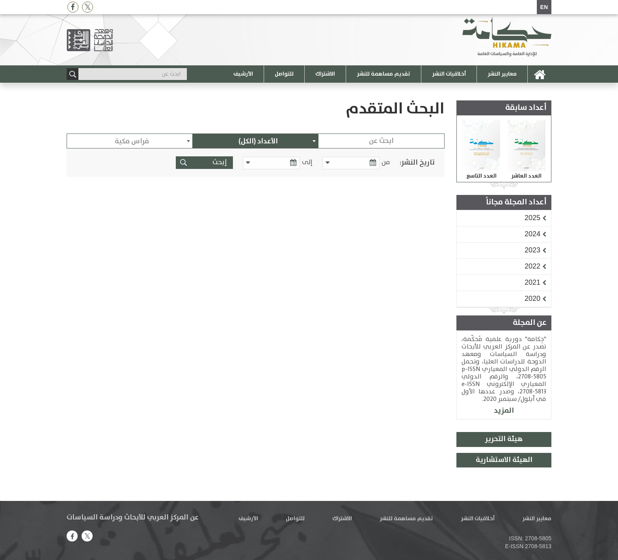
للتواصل (284, 74)
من (386, 162)
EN (544, 7)
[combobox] (256, 141)
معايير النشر (502, 74)
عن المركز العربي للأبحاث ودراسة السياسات (133, 517)
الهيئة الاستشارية (504, 460)
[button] (532, 218)
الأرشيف (243, 74)
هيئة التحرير (504, 439)
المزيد (504, 410)
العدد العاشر (526, 176)
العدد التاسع (481, 176)
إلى (307, 162)
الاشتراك (325, 74)
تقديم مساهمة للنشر (383, 74)
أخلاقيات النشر (449, 74)
